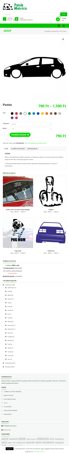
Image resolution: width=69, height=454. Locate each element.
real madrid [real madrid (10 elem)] (48, 442)
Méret (5, 128)
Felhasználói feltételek (10, 410)
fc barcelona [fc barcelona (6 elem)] (59, 439)
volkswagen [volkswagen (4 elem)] (59, 442)
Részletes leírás (39, 451)
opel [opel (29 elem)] (38, 442)
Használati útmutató (10, 399)
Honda (10, 310)
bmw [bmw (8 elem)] (21, 438)
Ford (9, 306)
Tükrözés (6, 123)
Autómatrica (39, 143)
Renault (10, 340)
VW (9, 359)
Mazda (10, 321)
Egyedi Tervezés (8, 395)
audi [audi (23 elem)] (4, 439)
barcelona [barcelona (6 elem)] (13, 439)
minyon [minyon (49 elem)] (30, 442)
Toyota (10, 355)
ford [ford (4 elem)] (4, 442)
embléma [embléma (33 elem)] (43, 439)
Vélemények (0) (32, 148)
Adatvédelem (8, 414)
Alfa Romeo (11, 287)
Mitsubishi (11, 329)
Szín (4, 113)
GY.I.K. (5, 403)
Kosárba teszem (19, 134)
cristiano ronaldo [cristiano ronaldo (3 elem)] (31, 439)
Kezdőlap (47, 31)
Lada (9, 318)
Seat (9, 344)
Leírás (6, 148)
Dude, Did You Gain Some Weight (18, 209)
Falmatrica (8, 367)
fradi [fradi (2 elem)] (10, 442)
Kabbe (51, 209)
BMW (9, 295)
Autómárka (54, 31)
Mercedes (10, 325)
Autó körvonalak (30, 143)
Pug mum (18, 251)
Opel (9, 333)
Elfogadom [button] (9, 448)
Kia (8, 314)
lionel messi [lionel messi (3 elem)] (20, 442)
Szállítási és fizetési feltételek (12, 391)
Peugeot (10, 337)
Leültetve (51, 251)
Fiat (60, 31)
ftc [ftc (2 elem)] (14, 442)
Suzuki (10, 352)
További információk (18, 148)
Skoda (9, 348)
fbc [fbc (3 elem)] (52, 439)
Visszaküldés (8, 406)
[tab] (6, 148)
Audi (9, 291)
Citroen (10, 299)
